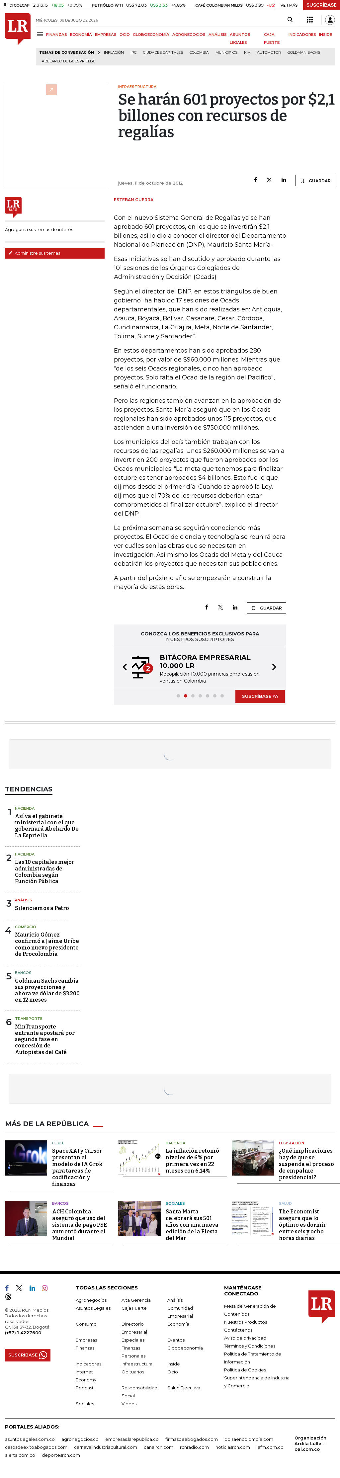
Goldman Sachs (304, 52)
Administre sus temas (34, 253)
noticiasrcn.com (232, 1447)
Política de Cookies (245, 1369)
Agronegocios (91, 1300)
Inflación (114, 52)
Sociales (175, 1203)
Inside (173, 1363)
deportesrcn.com (61, 1455)
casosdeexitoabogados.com (36, 1447)
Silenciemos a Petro (42, 908)
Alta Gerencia (136, 1300)
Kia (247, 52)
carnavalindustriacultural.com (105, 1447)
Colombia (199, 52)
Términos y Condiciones (249, 1346)
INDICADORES (302, 34)
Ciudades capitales (163, 52)
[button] (123, 668)
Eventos (176, 1340)
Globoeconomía (185, 1348)
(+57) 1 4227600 (23, 1332)
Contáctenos (238, 1330)
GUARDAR (315, 180)
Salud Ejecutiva (183, 1387)
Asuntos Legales (93, 1308)
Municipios (226, 52)
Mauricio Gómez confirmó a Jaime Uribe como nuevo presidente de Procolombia (47, 944)
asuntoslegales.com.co (30, 1439)
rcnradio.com (194, 1447)
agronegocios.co (80, 1439)
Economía (178, 1324)
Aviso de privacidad (245, 1338)
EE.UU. (58, 1143)
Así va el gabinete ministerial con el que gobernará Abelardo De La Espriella (47, 826)
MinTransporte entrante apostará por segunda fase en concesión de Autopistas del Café (45, 1039)
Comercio (25, 927)
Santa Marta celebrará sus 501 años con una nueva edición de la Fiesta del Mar (192, 1224)
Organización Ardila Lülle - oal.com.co (310, 1443)
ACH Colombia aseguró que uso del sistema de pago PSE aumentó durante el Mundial (79, 1224)
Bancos (23, 972)
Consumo (86, 1324)
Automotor (269, 52)
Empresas (86, 1340)
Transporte (28, 1018)
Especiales (133, 1340)
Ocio (172, 1371)
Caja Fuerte (134, 1308)
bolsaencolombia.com (248, 1439)
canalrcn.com (158, 1447)
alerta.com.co (20, 1455)
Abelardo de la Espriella (68, 61)
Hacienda (25, 808)
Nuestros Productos (245, 1322)
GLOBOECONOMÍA (151, 34)
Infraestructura (137, 1363)
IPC (133, 52)
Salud (285, 1203)
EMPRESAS (106, 34)
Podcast (85, 1387)
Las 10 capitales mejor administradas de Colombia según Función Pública (44, 871)
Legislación (291, 1143)
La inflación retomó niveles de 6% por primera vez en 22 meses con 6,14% (192, 1161)
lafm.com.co (270, 1447)
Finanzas (85, 1348)
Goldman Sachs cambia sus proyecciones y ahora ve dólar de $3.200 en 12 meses (47, 990)
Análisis (23, 900)
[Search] (290, 20)
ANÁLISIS (218, 34)
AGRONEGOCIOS (189, 34)
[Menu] (41, 34)
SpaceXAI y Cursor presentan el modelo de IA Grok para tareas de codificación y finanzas (77, 1167)
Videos (129, 1403)
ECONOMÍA (81, 34)
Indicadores (88, 1363)
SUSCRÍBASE (321, 5)
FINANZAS (56, 34)
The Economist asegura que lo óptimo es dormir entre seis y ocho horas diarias (302, 1224)
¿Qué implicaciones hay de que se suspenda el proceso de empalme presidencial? (306, 1164)
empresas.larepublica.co (132, 1439)
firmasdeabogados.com (191, 1439)
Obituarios (133, 1371)
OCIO (125, 34)
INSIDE (325, 34)
